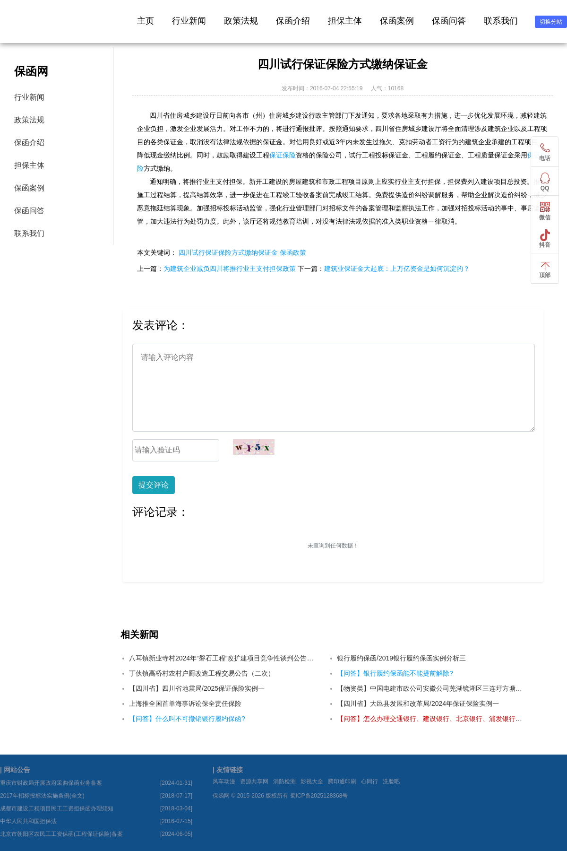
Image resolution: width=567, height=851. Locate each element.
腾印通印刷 (342, 781)
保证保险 (282, 155)
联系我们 (501, 21)
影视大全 (312, 781)
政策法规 (241, 21)
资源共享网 (254, 781)
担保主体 (345, 21)
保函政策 (293, 252)
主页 (145, 21)
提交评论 (153, 485)
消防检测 (284, 781)
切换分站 (551, 21)
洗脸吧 (391, 781)
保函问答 (449, 21)
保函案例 (397, 21)
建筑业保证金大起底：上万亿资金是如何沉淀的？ (397, 268)
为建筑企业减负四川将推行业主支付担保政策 (229, 268)
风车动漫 (224, 781)
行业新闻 (189, 21)
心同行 (369, 781)
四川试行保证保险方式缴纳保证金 (228, 252)
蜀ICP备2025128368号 (319, 795)
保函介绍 (293, 21)
